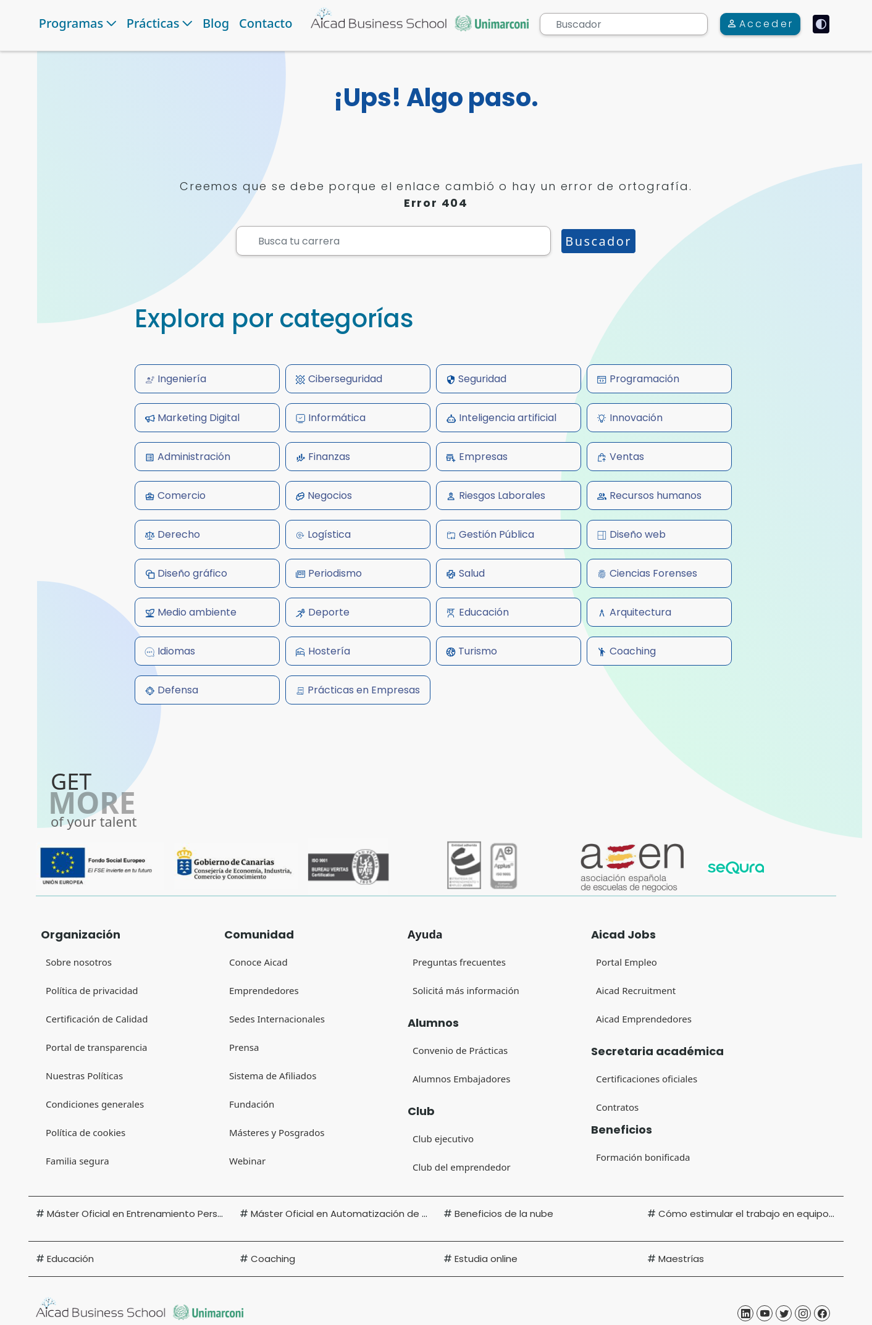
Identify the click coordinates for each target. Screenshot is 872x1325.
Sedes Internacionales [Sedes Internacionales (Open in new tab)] (277, 1019)
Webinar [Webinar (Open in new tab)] (247, 1161)
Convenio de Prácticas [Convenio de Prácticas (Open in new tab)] (460, 1050)
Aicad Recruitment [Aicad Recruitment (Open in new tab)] (636, 990)
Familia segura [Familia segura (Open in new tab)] (77, 1161)
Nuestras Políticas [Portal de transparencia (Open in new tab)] (84, 1075)
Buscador (598, 241)
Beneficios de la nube (504, 1213)
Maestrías (681, 1258)
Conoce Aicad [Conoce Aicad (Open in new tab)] (258, 962)
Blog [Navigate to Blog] (216, 23)
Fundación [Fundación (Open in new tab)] (251, 1104)
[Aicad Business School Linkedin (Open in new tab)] (745, 1313)
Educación (70, 1258)
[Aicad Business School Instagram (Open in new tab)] (803, 1313)
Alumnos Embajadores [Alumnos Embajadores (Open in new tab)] (461, 1078)
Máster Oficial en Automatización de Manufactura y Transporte (396, 1213)
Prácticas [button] (153, 23)
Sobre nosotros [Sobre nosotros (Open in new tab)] (79, 962)
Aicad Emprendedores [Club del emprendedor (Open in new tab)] (644, 1019)
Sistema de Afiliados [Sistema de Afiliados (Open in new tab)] (272, 1075)
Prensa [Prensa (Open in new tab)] (244, 1047)
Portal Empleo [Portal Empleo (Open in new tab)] (626, 962)
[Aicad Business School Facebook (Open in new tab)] (822, 1313)
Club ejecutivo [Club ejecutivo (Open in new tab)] (443, 1138)
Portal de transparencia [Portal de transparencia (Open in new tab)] (96, 1047)
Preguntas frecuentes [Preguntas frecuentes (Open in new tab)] (459, 962)
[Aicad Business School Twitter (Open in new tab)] (784, 1313)
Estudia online (486, 1258)
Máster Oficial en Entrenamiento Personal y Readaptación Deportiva (204, 1213)
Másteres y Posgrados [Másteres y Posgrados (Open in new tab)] (276, 1132)
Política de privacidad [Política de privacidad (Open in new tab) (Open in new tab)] (92, 990)
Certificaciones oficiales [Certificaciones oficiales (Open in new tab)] (646, 1078)
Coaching (273, 1258)
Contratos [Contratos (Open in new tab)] (617, 1107)
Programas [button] (71, 23)
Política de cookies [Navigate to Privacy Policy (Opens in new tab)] (85, 1132)
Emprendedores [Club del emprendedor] (264, 990)
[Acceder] (760, 24)
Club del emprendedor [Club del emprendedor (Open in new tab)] (462, 1167)
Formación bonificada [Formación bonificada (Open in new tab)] (643, 1157)
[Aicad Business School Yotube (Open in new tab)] (765, 1313)
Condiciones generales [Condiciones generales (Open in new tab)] (95, 1104)
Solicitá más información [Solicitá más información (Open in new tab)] (466, 990)
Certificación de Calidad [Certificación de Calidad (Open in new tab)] (97, 1019)
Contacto (265, 23)
